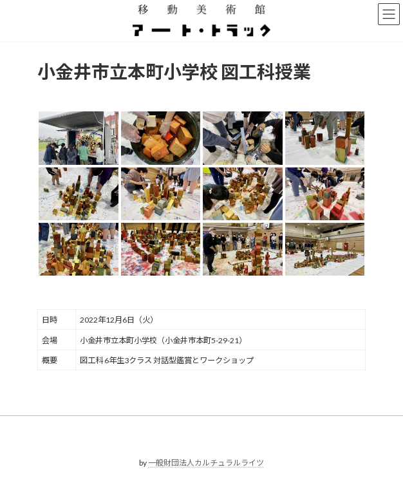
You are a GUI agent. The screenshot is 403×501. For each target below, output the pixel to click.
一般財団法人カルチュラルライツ (206, 463)
